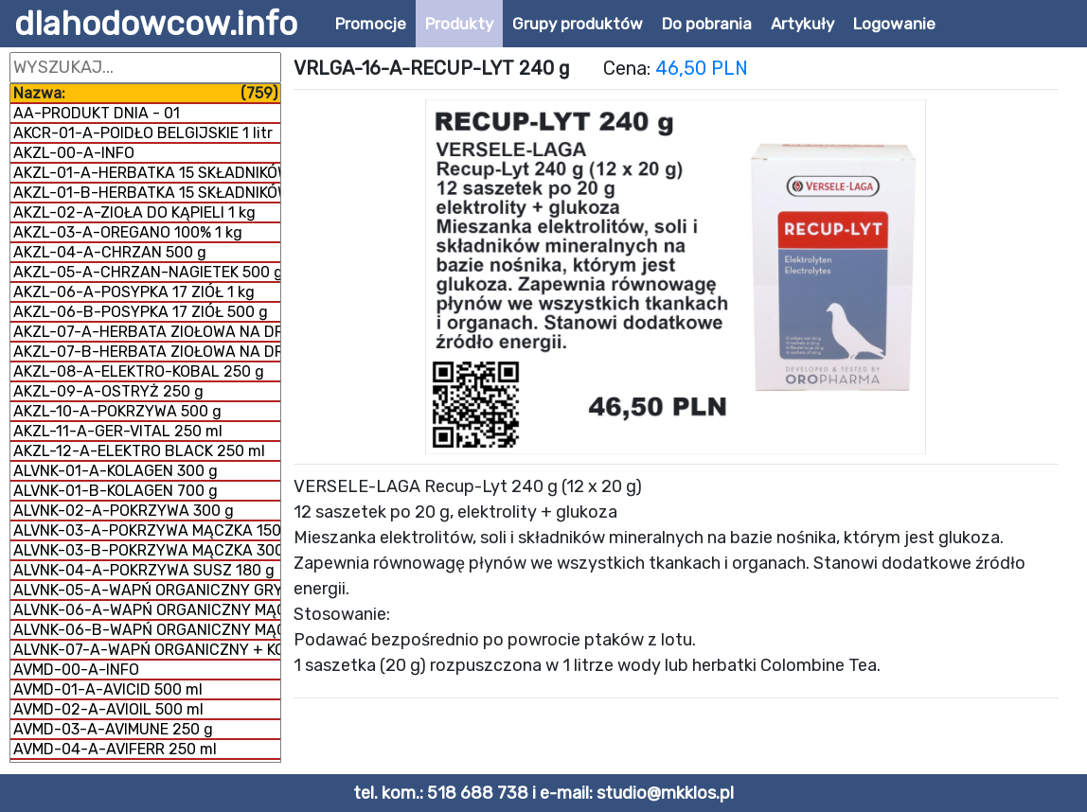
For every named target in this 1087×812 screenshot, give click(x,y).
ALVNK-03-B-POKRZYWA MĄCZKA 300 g (146, 550)
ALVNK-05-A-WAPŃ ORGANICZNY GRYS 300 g (146, 590)
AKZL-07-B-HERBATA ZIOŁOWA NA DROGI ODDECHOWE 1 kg (146, 352)
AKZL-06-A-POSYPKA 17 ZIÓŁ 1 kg (134, 292)
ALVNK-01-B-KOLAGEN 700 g (115, 491)
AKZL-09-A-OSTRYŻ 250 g (108, 391)
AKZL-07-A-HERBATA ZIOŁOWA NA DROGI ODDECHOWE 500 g (146, 332)
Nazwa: (145, 93)
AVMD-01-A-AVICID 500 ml (108, 689)
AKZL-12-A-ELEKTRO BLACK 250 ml (139, 451)
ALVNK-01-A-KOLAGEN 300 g (115, 471)
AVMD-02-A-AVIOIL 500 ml (108, 709)
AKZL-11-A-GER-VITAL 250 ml (118, 431)
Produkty (459, 23)
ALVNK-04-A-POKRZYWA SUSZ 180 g (144, 570)
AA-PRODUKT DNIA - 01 (96, 113)
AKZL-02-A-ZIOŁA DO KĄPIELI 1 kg (134, 212)
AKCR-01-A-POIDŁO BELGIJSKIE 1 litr (143, 133)
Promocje (370, 23)
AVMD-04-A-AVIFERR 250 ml (115, 749)
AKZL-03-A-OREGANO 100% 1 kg (127, 232)
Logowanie (894, 23)
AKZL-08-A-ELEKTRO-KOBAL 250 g (138, 371)
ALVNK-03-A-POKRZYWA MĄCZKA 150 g (146, 530)
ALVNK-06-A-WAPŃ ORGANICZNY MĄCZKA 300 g (146, 610)
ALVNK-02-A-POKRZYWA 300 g (123, 511)
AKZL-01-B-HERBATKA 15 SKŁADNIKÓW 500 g (146, 193)
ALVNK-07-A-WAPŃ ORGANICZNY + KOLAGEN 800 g (146, 650)
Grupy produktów (577, 23)
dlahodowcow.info (155, 24)
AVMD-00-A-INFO (76, 670)
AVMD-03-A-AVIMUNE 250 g (113, 729)
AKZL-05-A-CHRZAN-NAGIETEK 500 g (146, 272)
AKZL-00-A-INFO (73, 153)
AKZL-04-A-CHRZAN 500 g (109, 252)
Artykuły (802, 23)
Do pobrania (707, 23)
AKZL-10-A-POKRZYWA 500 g (117, 411)
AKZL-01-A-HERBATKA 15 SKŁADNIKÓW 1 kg (146, 173)
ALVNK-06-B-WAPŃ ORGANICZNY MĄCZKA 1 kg (146, 630)
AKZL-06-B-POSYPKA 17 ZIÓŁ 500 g (140, 312)
